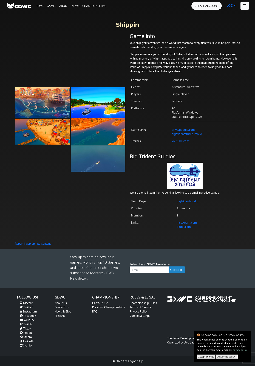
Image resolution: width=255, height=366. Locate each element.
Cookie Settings (140, 316)
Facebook (28, 316)
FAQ (94, 311)
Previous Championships (108, 307)
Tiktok (25, 328)
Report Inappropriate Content (33, 243)
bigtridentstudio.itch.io (187, 134)
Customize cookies (227, 356)
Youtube (27, 320)
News (76, 6)
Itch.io (26, 345)
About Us (61, 303)
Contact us (62, 307)
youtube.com (180, 141)
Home (40, 6)
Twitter (26, 307)
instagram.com (187, 222)
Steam (26, 337)
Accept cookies (206, 356)
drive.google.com (183, 130)
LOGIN (230, 5)
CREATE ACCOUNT (206, 6)
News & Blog (63, 311)
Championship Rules (143, 303)
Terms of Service (140, 307)
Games (52, 6)
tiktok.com (184, 227)
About (65, 6)
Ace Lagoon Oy (193, 342)
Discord (26, 303)
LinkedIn (27, 341)
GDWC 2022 (100, 303)
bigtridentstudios (188, 201)
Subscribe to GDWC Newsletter (150, 264)
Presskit (60, 316)
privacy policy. (240, 350)
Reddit (26, 333)
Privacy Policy (139, 311)
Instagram (28, 311)
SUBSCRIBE (176, 270)
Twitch (26, 324)
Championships (94, 6)
